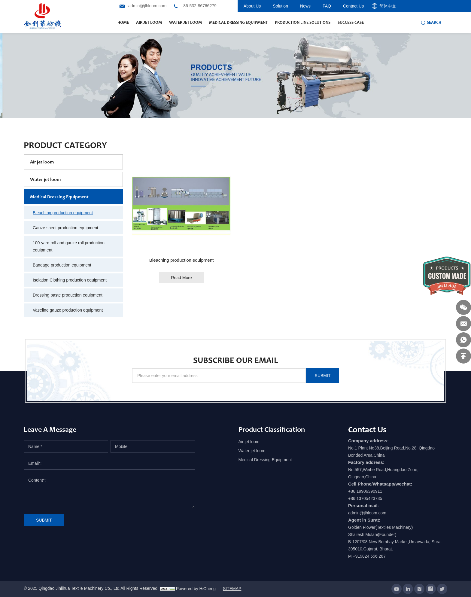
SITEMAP (232, 588)
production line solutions (302, 22)
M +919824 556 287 (367, 556)
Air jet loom (42, 162)
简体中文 (387, 6)
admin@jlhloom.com (147, 5)
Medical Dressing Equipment (238, 22)
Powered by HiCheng (196, 588)
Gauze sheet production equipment (65, 227)
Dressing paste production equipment (67, 295)
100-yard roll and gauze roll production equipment (69, 246)
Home (123, 22)
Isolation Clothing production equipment (70, 280)
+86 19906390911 (365, 491)
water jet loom (185, 22)
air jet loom (149, 22)
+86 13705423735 (365, 498)
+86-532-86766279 (199, 5)
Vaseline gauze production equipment (68, 310)
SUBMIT (323, 375)
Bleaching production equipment (63, 212)
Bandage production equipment (62, 265)
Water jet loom (45, 179)
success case (351, 22)
